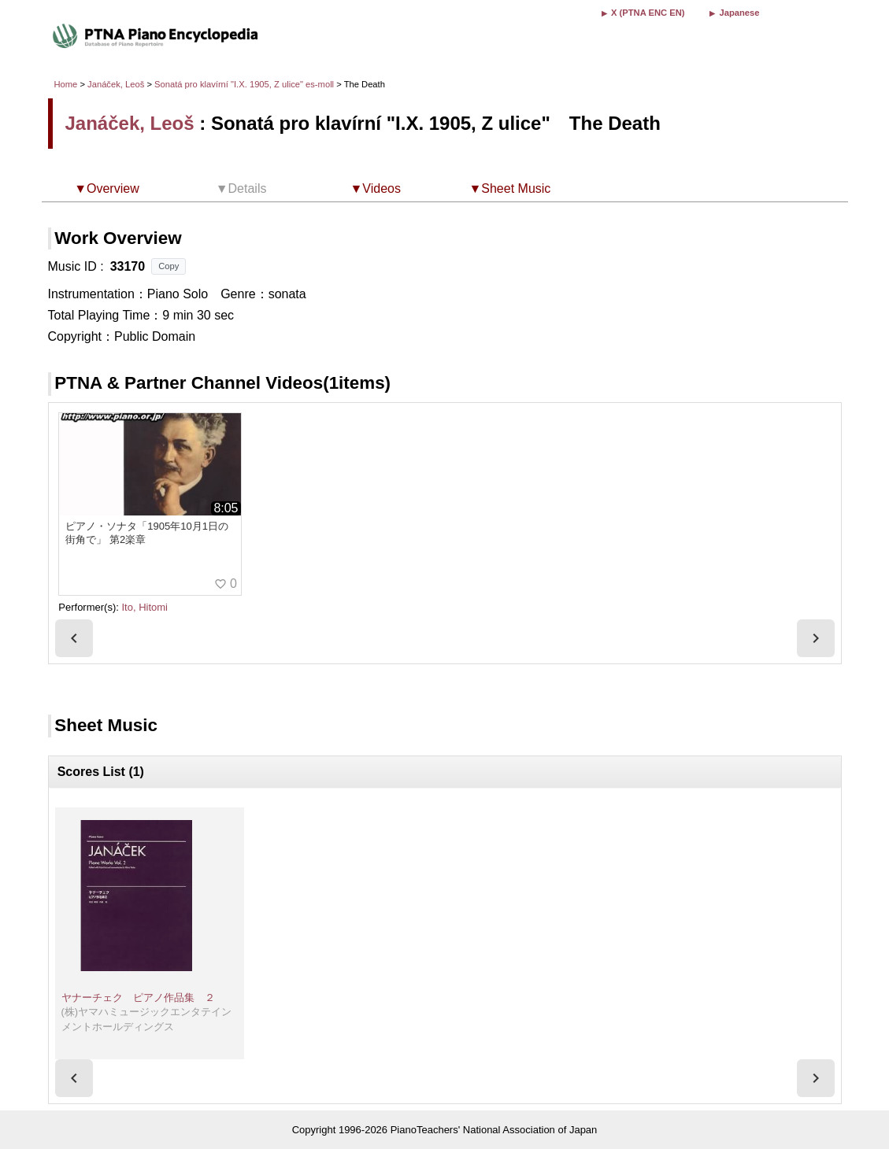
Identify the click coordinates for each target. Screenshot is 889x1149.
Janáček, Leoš (115, 84)
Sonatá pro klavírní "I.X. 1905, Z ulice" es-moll (244, 84)
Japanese (739, 12)
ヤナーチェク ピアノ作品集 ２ (138, 997)
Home (66, 84)
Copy (168, 266)
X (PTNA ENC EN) (647, 12)
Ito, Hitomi (144, 607)
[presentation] (74, 638)
